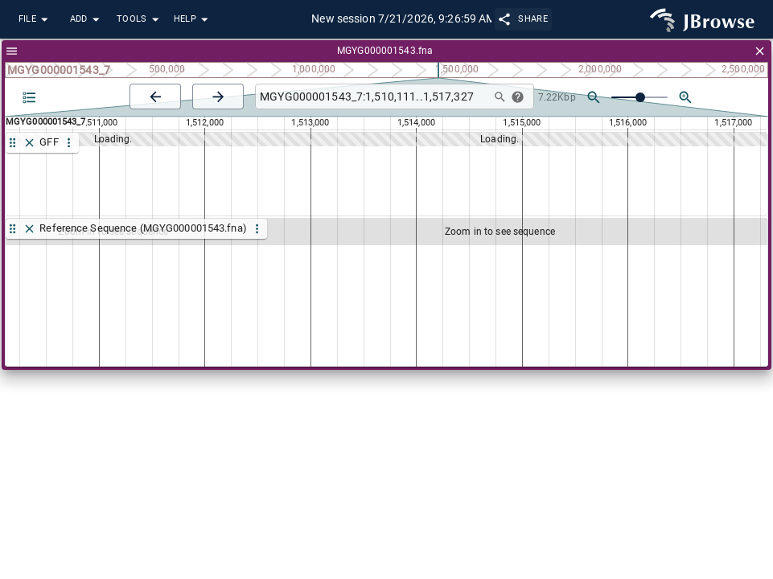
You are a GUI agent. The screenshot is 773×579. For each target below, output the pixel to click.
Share (523, 19)
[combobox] (370, 97)
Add (87, 19)
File (35, 19)
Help (193, 19)
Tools (140, 19)
